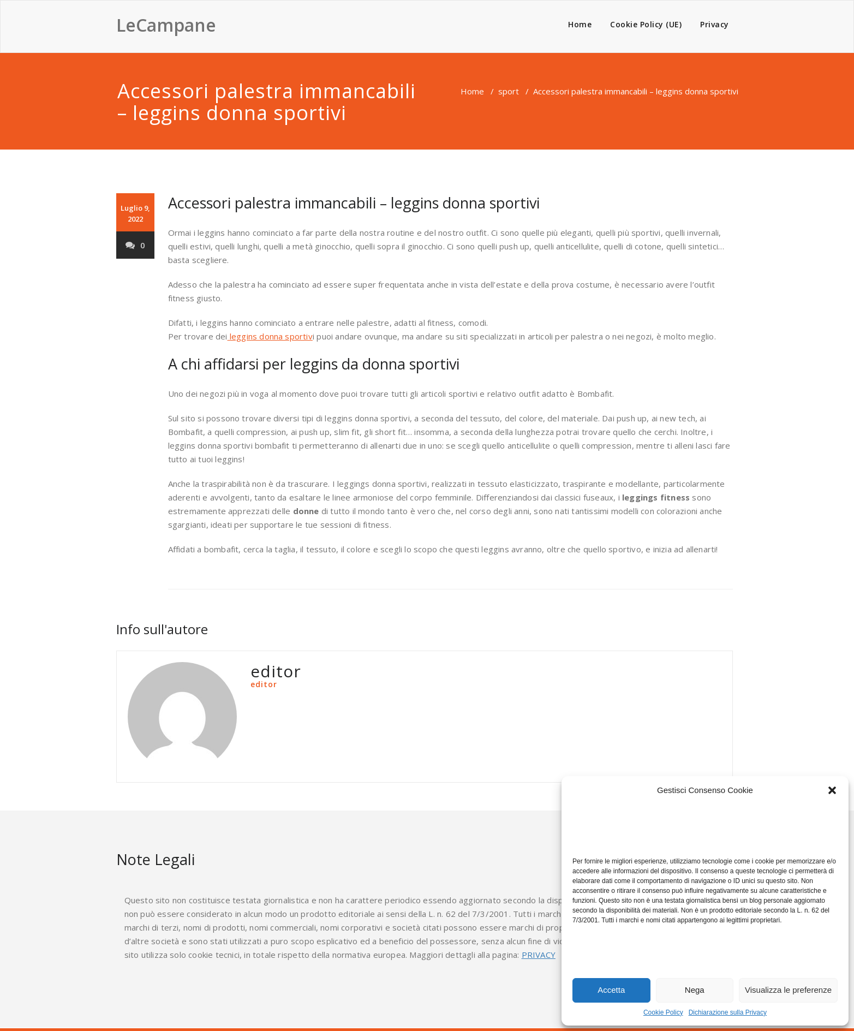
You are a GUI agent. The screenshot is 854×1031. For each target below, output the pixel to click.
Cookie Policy (663, 1012)
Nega (694, 989)
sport (508, 91)
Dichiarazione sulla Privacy (728, 1012)
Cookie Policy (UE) (646, 24)
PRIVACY (539, 954)
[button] (832, 790)
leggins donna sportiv (270, 336)
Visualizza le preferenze (788, 989)
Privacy (714, 24)
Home (580, 24)
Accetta (611, 989)
